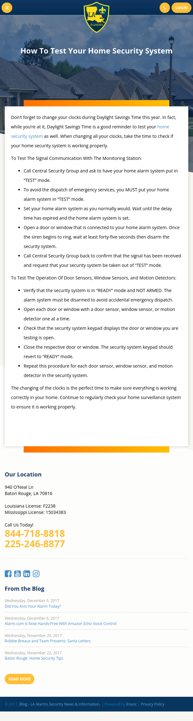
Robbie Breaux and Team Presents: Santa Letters (48, 641)
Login (181, 7)
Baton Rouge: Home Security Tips (34, 658)
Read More (20, 679)
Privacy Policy (152, 704)
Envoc (131, 704)
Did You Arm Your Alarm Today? (33, 606)
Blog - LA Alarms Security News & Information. (60, 704)
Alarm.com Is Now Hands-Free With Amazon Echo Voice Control (60, 623)
